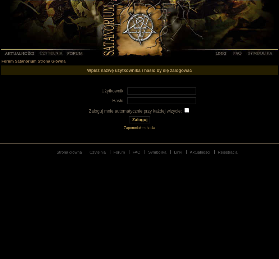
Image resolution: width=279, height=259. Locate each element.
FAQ (237, 52)
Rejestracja (228, 152)
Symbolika (260, 52)
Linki (220, 52)
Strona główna (69, 152)
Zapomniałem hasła (139, 128)
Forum (75, 52)
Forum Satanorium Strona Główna (33, 61)
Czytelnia (51, 52)
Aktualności (19, 52)
